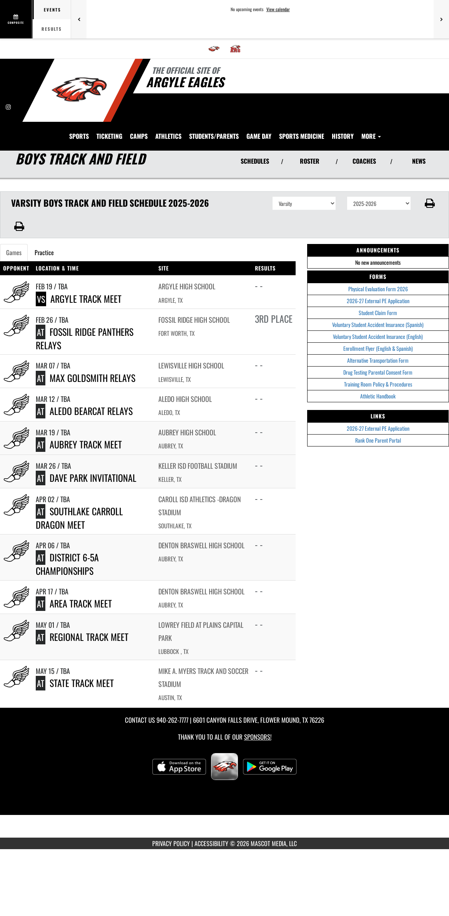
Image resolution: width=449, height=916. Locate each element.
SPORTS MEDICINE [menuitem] (370, 107)
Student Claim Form (378, 284)
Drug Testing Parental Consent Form (377, 344)
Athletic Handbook (378, 368)
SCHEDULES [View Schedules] (255, 133)
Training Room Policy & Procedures (378, 356)
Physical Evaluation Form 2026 (378, 261)
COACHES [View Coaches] (364, 133)
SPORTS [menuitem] (148, 107)
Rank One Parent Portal (378, 412)
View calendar (278, 9)
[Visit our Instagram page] (8, 107)
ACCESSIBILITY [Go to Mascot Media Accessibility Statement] (211, 815)
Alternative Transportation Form (378, 332)
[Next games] (441, 19)
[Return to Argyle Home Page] (79, 89)
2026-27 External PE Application (378, 273)
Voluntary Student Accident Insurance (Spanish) (378, 296)
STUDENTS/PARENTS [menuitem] (283, 107)
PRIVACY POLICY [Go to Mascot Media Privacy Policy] (171, 815)
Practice (44, 224)
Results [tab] (52, 29)
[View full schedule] (16, 19)
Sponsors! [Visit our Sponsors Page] (257, 709)
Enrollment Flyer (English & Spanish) (378, 320)
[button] (430, 175)
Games (14, 224)
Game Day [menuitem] (328, 107)
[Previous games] (78, 19)
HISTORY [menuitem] (412, 107)
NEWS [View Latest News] (419, 133)
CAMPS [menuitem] (208, 107)
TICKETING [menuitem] (178, 107)
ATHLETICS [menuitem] (237, 107)
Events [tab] (52, 10)
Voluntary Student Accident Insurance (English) (378, 308)
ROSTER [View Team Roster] (309, 133)
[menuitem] (213, 48)
